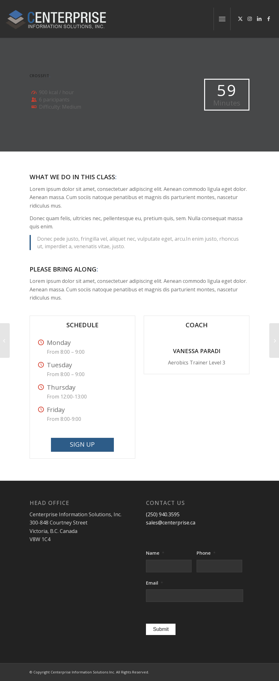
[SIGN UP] (82, 445)
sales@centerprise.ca (170, 522)
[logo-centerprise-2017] (64, 19)
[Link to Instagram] (249, 18)
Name (155, 553)
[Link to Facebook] (268, 18)
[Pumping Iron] (274, 340)
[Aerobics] (5, 340)
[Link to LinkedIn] (259, 18)
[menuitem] (222, 19)
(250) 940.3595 (163, 514)
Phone (206, 553)
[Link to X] (240, 18)
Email (154, 583)
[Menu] (222, 19)
